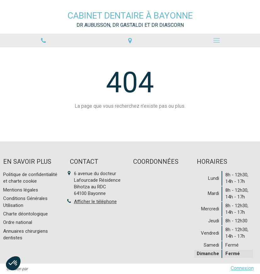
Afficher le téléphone (95, 201)
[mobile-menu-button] (216, 40)
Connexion (242, 268)
